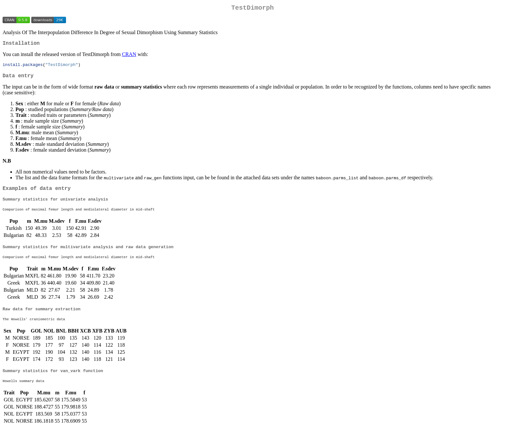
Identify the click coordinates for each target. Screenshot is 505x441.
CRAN (129, 57)
